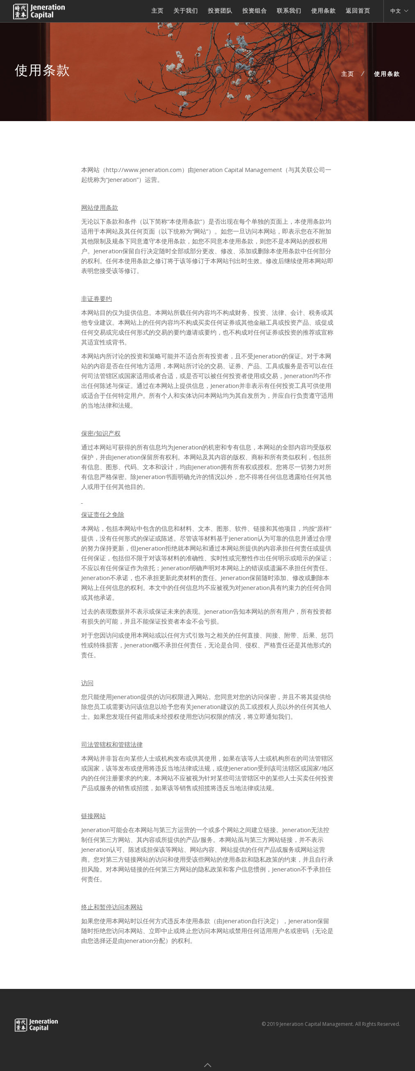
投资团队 (220, 10)
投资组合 (254, 10)
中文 (395, 11)
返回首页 (358, 10)
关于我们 (185, 10)
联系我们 (289, 10)
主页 (157, 10)
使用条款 (323, 10)
